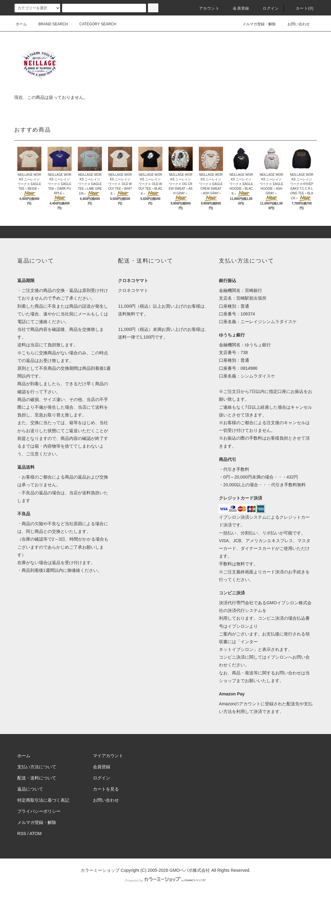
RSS (21, 833)
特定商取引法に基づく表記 (43, 800)
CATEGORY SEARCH (94, 24)
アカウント (206, 8)
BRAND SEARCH (49, 24)
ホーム (21, 24)
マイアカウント (108, 755)
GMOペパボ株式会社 (190, 870)
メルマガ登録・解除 (255, 24)
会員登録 (237, 8)
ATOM (36, 833)
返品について (30, 789)
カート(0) (301, 8)
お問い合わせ (295, 24)
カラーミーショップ (100, 870)
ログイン (267, 8)
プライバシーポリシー (39, 811)
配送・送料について (36, 777)
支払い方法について (36, 766)
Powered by (165, 880)
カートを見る (106, 789)
